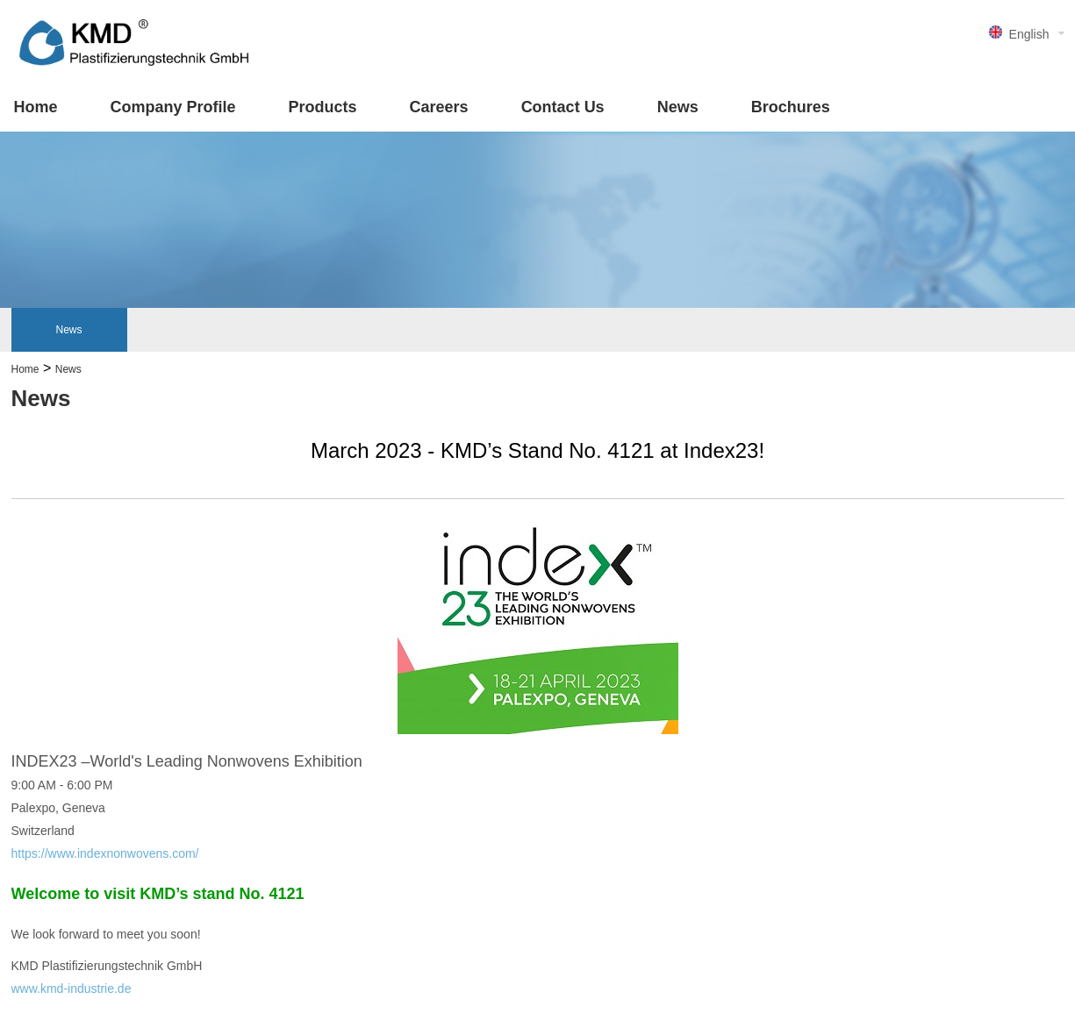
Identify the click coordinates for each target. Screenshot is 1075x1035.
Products (323, 107)
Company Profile (173, 107)
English (1029, 34)
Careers (439, 107)
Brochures (790, 107)
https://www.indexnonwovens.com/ (105, 853)
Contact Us (563, 107)
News (678, 107)
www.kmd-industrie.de (71, 988)
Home (36, 107)
